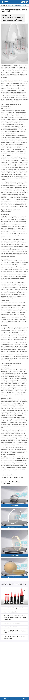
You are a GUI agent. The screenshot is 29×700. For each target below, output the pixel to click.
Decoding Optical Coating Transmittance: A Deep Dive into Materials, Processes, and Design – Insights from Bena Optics (14, 617)
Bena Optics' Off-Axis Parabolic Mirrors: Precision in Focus (14, 631)
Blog (6, 5)
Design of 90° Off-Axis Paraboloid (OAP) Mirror (14, 477)
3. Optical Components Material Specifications (12, 20)
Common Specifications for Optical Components (17, 5)
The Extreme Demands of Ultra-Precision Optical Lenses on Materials (13, 637)
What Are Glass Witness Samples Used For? (13, 608)
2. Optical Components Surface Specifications (12, 19)
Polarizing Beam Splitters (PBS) (10, 627)
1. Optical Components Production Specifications (12, 17)
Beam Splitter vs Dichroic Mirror (10, 612)
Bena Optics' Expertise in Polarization (11, 623)
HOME (3, 5)
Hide (11, 15)
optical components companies (7, 81)
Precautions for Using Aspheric (10, 474)
